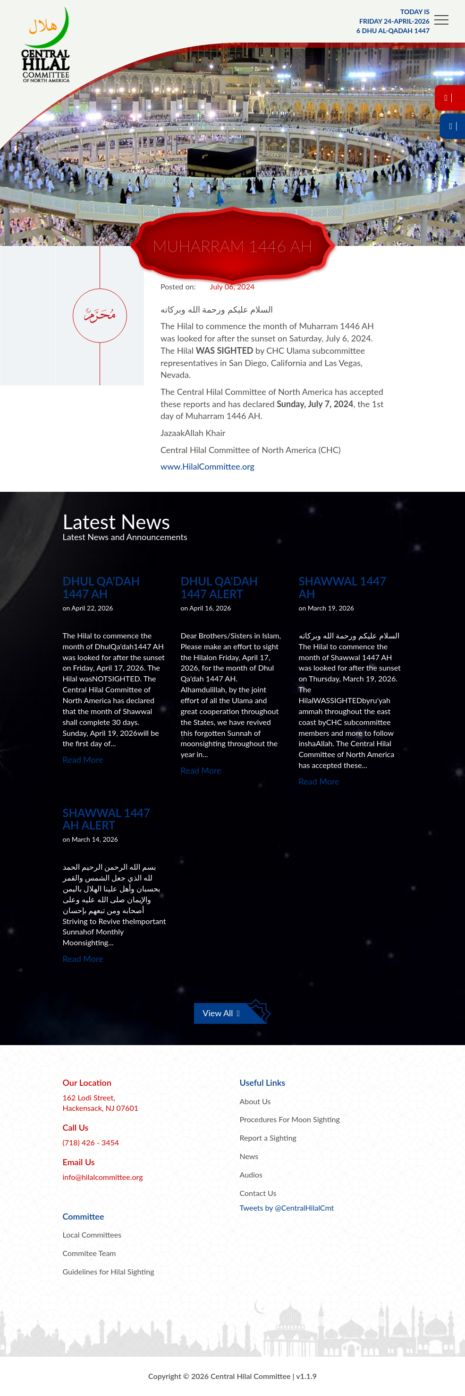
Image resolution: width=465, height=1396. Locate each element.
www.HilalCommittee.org (207, 466)
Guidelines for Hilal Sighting (108, 1271)
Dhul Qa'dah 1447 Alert (219, 587)
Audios (251, 1174)
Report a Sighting (268, 1137)
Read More (83, 759)
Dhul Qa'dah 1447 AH (101, 587)
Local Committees (92, 1234)
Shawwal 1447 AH (343, 587)
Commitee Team (89, 1252)
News (249, 1156)
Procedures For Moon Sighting (290, 1119)
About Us (255, 1101)
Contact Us (258, 1192)
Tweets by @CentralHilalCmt (287, 1207)
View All (221, 1013)
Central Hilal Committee (54, 45)
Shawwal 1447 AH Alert (107, 819)
